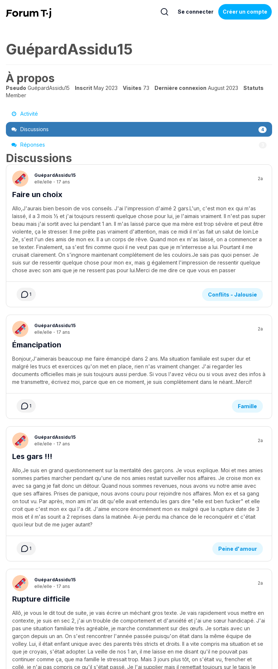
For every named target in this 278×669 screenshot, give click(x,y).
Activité (24, 114)
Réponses (139, 144)
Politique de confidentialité (165, 612)
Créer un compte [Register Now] (245, 11)
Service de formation (104, 612)
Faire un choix (37, 194)
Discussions (139, 129)
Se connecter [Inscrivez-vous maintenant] (195, 11)
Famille (247, 356)
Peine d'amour (237, 461)
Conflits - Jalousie (232, 250)
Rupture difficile (41, 511)
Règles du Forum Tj (225, 612)
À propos (42, 612)
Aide (67, 612)
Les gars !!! (32, 406)
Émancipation (36, 300)
